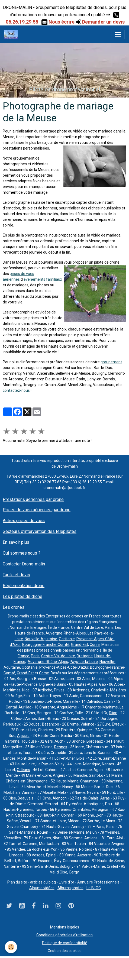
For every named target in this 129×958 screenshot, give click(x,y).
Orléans (23, 770)
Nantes (108, 764)
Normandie (19, 627)
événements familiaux (43, 279)
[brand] (12, 34)
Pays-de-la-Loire (84, 661)
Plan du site (17, 882)
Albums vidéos (41, 888)
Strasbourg (24, 815)
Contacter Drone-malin (24, 564)
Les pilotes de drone (22, 596)
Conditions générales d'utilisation (64, 935)
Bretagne (38, 627)
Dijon (113, 713)
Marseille (70, 701)
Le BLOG (93, 888)
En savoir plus (16, 542)
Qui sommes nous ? (21, 553)
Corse (95, 644)
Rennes (60, 747)
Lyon (100, 815)
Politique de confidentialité (64, 943)
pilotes (30, 650)
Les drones (13, 607)
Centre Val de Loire (87, 627)
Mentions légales (64, 927)
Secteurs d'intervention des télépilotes (39, 531)
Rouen (42, 832)
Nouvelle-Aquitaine (41, 639)
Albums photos (70, 888)
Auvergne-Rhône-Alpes (66, 633)
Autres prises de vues (24, 520)
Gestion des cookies (65, 951)
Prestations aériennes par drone (33, 499)
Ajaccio (23, 735)
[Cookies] (11, 947)
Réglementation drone (23, 585)
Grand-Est (79, 644)
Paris (109, 627)
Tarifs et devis (16, 574)
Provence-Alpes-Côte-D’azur (63, 667)
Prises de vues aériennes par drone (36, 509)
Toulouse (29, 741)
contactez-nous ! (17, 390)
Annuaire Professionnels (98, 882)
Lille (120, 792)
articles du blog (43, 882)
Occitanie (67, 639)
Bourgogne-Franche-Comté (45, 644)
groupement (111, 362)
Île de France (58, 627)
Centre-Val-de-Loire (58, 656)
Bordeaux (94, 741)
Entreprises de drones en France (73, 616)
